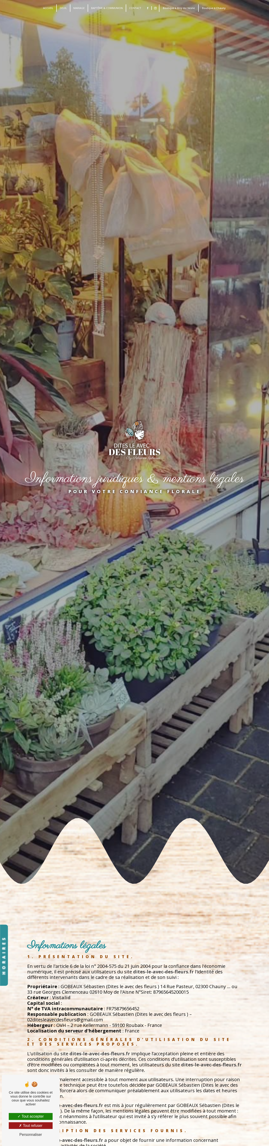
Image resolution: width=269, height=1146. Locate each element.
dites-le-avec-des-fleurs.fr (163, 972)
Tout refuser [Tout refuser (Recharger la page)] (30, 1126)
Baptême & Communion (107, 8)
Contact (135, 8)
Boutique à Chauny (214, 8)
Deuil (63, 8)
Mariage (79, 8)
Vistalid (61, 997)
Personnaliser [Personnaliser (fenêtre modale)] (30, 1135)
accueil (48, 8)
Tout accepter (31, 1116)
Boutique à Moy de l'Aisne (179, 8)
